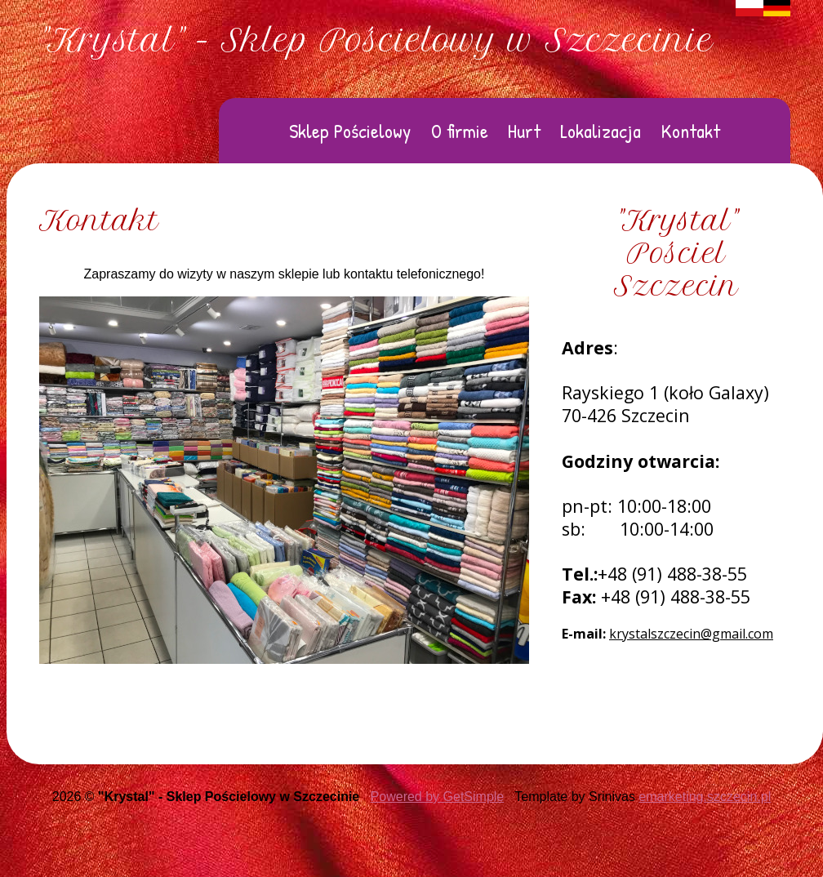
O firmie (459, 131)
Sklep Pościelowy (350, 131)
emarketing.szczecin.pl (704, 797)
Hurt (524, 131)
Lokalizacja (600, 131)
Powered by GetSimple (438, 797)
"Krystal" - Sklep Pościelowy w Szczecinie (376, 40)
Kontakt (690, 131)
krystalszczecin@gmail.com (691, 634)
